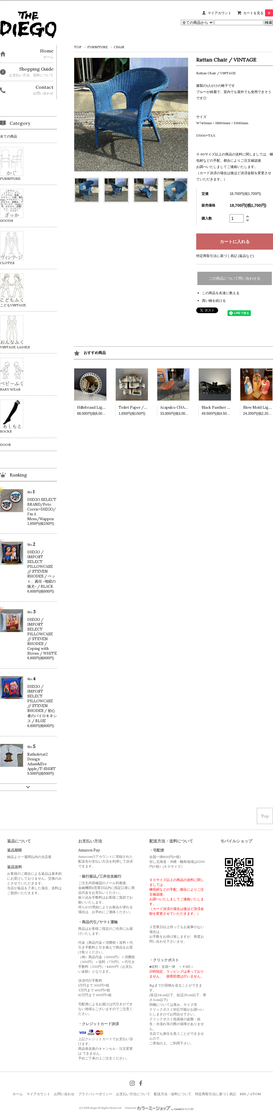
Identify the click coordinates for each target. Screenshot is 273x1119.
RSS (243, 1094)
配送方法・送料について (172, 1094)
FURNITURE (97, 47)
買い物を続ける (214, 300)
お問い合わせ (64, 1094)
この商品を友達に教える (220, 293)
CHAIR (119, 47)
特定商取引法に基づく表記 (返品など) (225, 256)
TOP (78, 47)
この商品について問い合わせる (234, 278)
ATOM (255, 1094)
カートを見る (258, 13)
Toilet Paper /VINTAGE (140, 407)
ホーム (18, 1094)
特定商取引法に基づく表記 (215, 1094)
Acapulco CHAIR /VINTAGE (184, 407)
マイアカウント (219, 13)
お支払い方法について (133, 1094)
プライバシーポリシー (95, 1094)
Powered (159, 1108)
